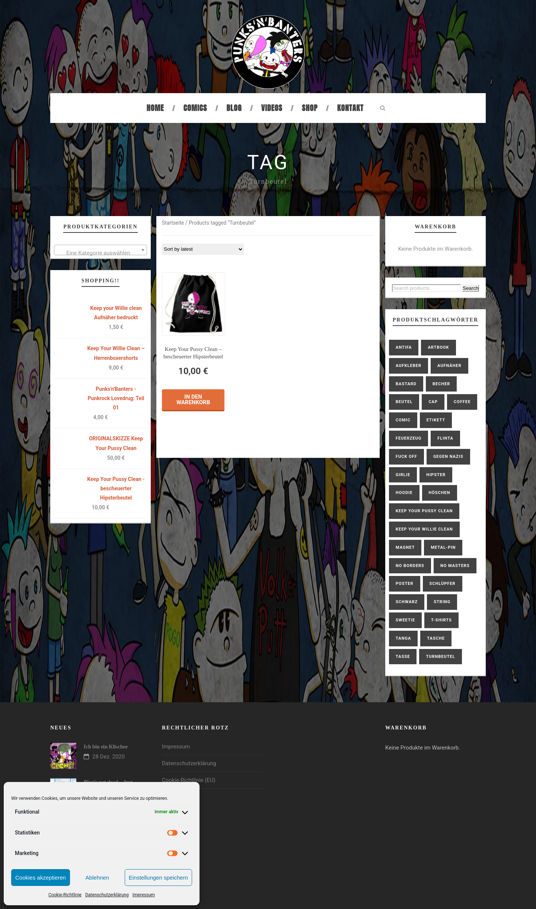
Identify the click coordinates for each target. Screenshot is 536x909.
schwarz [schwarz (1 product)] (407, 601)
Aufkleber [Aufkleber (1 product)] (408, 365)
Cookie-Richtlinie (65, 894)
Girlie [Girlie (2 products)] (403, 474)
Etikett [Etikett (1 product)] (436, 420)
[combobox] (100, 250)
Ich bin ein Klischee (106, 747)
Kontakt (350, 108)
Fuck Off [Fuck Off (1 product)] (406, 456)
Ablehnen (97, 877)
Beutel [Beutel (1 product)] (404, 401)
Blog (234, 108)
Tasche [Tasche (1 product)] (436, 638)
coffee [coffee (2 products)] (462, 401)
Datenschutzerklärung (107, 894)
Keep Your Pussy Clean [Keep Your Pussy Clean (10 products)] (424, 511)
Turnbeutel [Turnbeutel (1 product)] (440, 656)
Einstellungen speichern (158, 877)
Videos (272, 108)
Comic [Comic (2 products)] (403, 420)
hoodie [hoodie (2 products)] (404, 492)
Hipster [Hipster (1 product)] (436, 474)
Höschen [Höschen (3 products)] (439, 492)
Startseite (173, 223)
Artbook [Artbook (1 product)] (438, 347)
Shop (310, 108)
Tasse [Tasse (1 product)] (403, 656)
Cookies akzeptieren (40, 877)
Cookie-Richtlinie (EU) (189, 780)
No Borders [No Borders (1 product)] (410, 565)
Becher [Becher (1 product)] (441, 383)
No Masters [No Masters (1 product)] (455, 565)
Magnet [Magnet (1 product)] (405, 547)
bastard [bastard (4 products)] (406, 383)
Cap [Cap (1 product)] (433, 401)
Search (470, 288)
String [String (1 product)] (442, 601)
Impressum (144, 894)
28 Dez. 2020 (108, 756)
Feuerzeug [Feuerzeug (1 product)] (408, 438)
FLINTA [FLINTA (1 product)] (445, 438)
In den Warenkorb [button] (193, 399)
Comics (195, 108)
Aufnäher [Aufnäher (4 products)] (449, 365)
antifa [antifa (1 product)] (404, 347)
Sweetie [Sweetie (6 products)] (405, 620)
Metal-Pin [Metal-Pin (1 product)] (443, 547)
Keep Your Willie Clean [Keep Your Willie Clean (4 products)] (424, 529)
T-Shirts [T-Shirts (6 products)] (441, 620)
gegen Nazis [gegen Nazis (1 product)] (448, 456)
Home (155, 108)
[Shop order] (203, 249)
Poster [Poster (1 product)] (405, 583)
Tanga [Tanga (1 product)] (403, 638)
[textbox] (100, 253)
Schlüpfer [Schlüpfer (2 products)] (443, 583)
